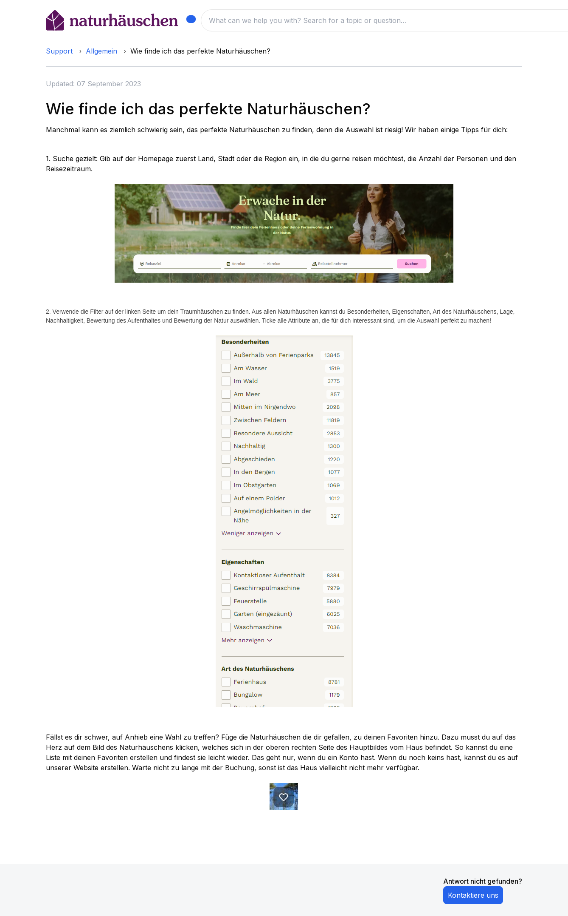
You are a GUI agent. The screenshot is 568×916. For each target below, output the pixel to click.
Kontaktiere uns (473, 895)
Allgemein (101, 51)
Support (59, 51)
